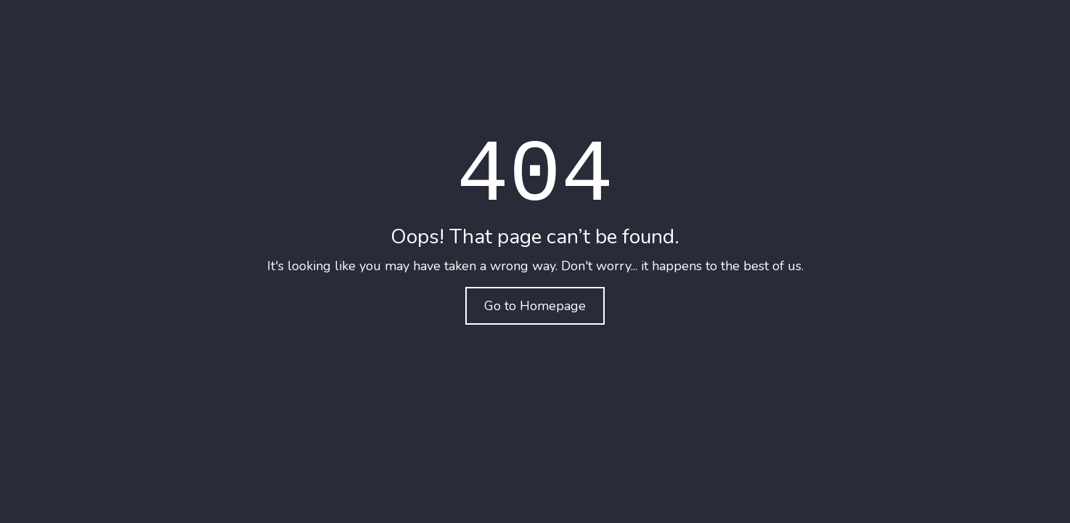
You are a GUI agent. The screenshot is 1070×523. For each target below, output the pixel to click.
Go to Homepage (535, 306)
